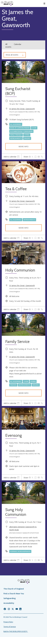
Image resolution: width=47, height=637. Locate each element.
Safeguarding (10, 598)
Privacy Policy (8, 622)
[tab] (11, 157)
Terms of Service (10, 627)
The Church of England (14, 589)
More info (23, 146)
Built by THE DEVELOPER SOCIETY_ (16, 631)
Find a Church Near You (14, 593)
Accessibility (9, 603)
